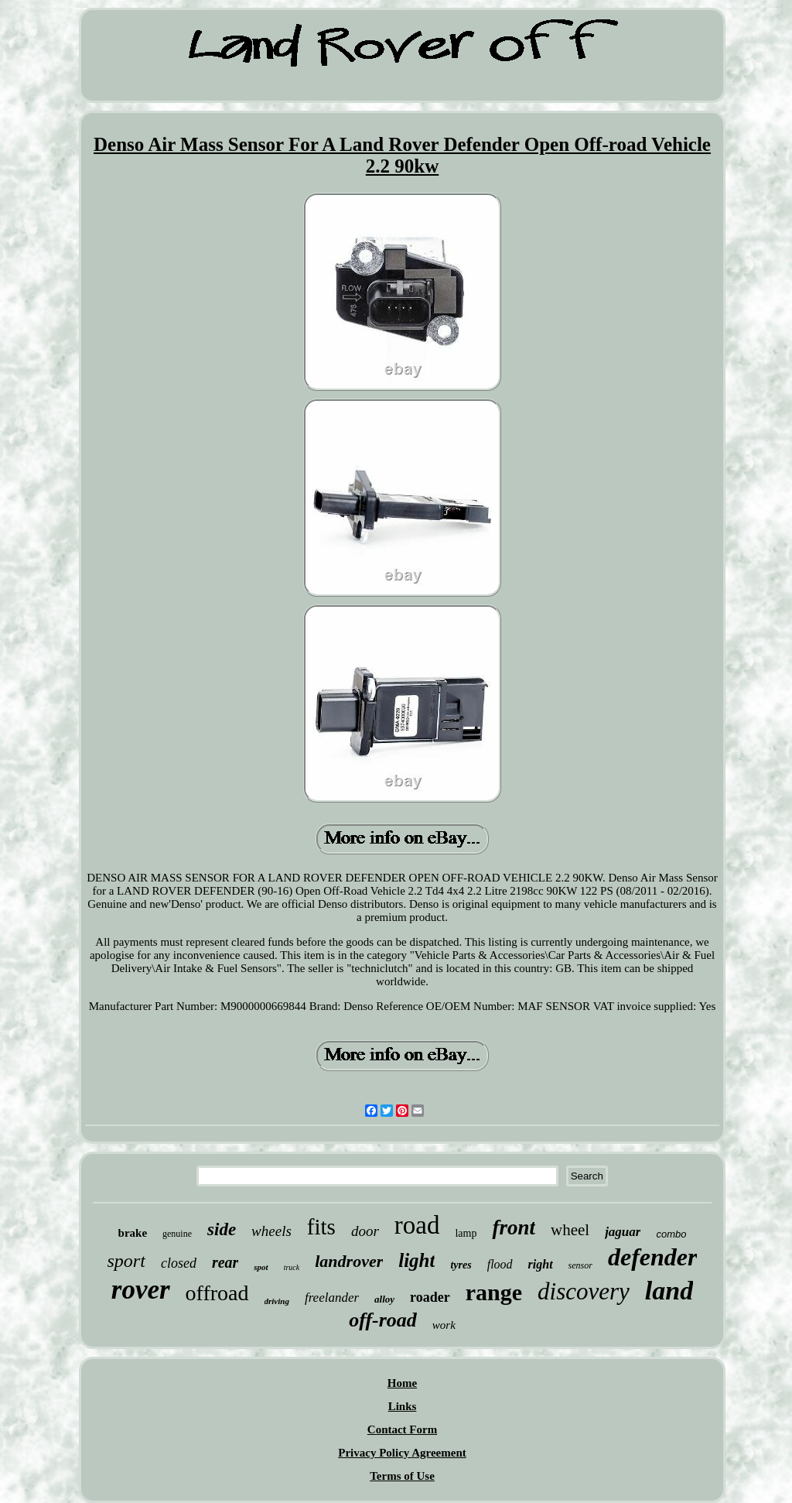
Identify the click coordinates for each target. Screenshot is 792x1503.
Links (402, 1406)
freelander (332, 1297)
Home (402, 1383)
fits (321, 1226)
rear (225, 1262)
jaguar (622, 1231)
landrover (349, 1261)
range (494, 1292)
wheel (570, 1230)
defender (653, 1257)
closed (178, 1263)
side (221, 1229)
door (365, 1231)
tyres (460, 1265)
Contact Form (402, 1429)
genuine (177, 1233)
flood (500, 1264)
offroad (217, 1293)
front (513, 1227)
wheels (271, 1231)
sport (126, 1261)
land (669, 1290)
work (444, 1325)
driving (277, 1301)
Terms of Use (402, 1476)
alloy (384, 1299)
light (416, 1260)
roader (430, 1297)
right (540, 1264)
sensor (580, 1265)
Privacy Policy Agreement (402, 1453)
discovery (584, 1291)
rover (140, 1290)
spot (261, 1267)
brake (133, 1233)
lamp (465, 1233)
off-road (383, 1320)
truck (292, 1267)
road (417, 1225)
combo (671, 1234)
